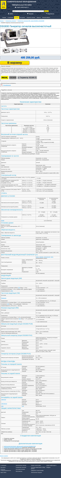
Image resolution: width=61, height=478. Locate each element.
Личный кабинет (46, 17)
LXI (23, 406)
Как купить (22, 17)
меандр (41, 257)
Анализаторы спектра (21, 465)
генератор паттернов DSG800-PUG (13, 447)
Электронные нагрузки (36, 472)
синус (37, 257)
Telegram (48, 467)
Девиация (3, 298)
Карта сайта (3, 472)
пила (52, 257)
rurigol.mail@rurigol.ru (23, 7)
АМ (19, 287)
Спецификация (7, 85)
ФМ (20, 318)
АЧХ (12, 291)
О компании (10, 17)
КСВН (2, 220)
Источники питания (20, 469)
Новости (39, 17)
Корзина (31, 13)
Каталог (16, 17)
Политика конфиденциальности (6, 470)
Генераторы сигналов (21, 467)
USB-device (4, 403)
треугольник (47, 257)
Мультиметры (19, 471)
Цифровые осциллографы (37, 470)
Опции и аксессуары (36, 465)
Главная (4, 17)
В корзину (14, 62)
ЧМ (8, 304)
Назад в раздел (4, 455)
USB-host (3, 399)
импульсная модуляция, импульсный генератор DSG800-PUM (20, 446)
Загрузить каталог (31, 17)
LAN (2, 406)
